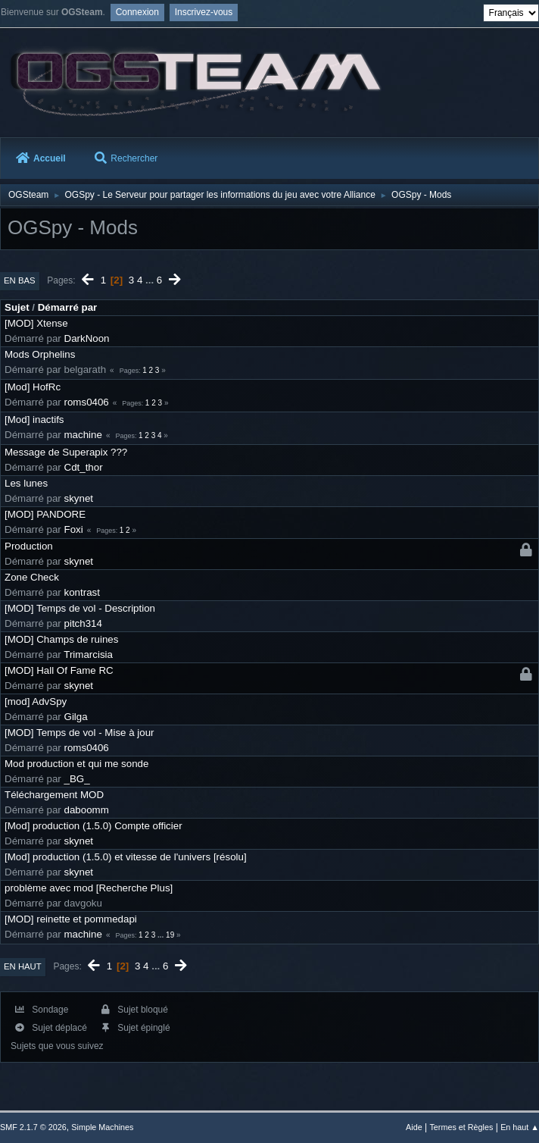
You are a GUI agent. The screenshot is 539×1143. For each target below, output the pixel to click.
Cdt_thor (83, 467)
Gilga (76, 716)
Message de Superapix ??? (66, 452)
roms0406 (86, 402)
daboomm (86, 810)
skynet (79, 498)
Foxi (73, 529)
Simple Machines (102, 1127)
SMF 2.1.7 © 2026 (33, 1127)
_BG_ (77, 778)
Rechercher (126, 158)
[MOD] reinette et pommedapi (71, 919)
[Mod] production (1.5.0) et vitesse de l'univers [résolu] (126, 857)
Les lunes (26, 483)
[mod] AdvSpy (36, 701)
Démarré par (68, 307)
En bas (20, 280)
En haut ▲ (519, 1127)
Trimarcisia (88, 654)
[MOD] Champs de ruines (61, 639)
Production (29, 546)
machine (83, 434)
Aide (414, 1127)
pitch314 (83, 623)
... (151, 280)
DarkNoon (87, 338)
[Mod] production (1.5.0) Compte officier (93, 825)
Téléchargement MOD (54, 794)
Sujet (17, 307)
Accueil (41, 158)
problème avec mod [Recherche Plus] (89, 888)
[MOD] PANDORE (45, 514)
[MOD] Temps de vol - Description (80, 608)
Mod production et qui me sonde (76, 763)
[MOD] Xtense (36, 323)
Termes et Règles (461, 1127)
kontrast (82, 592)
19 (170, 935)
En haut (23, 966)
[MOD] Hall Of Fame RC (59, 670)
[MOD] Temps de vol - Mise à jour (79, 732)
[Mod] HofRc (33, 387)
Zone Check (32, 577)
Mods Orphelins (40, 354)
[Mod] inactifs (34, 419)
